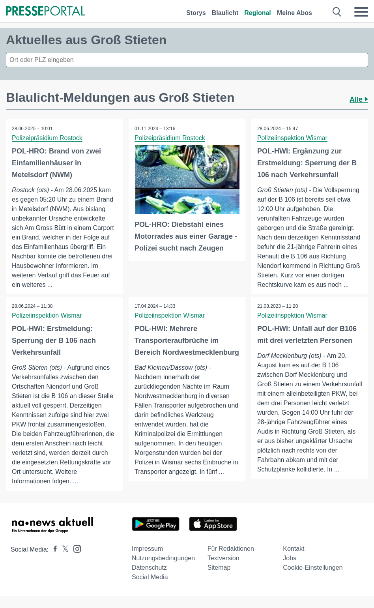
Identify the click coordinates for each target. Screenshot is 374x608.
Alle (359, 99)
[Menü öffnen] (361, 11)
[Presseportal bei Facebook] (53, 549)
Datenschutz (149, 567)
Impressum (147, 548)
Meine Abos (294, 12)
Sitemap (219, 567)
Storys (196, 12)
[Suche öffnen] (337, 11)
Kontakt (293, 548)
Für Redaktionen (231, 548)
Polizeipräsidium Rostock (47, 138)
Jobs (289, 558)
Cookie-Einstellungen (312, 567)
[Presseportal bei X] (63, 549)
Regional (257, 12)
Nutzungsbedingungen (163, 558)
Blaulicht (225, 12)
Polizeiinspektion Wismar (292, 138)
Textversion (223, 558)
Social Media (150, 577)
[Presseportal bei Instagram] (75, 548)
